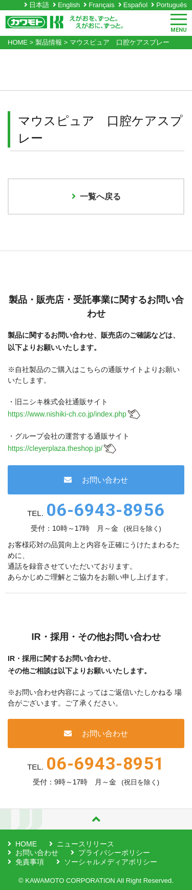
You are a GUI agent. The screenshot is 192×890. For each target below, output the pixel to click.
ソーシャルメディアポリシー (110, 862)
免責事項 (29, 862)
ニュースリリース (85, 844)
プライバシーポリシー (114, 852)
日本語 (39, 5)
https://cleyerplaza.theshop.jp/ (55, 448)
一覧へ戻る (96, 196)
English (69, 5)
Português (171, 5)
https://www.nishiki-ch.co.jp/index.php (67, 414)
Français (101, 5)
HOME (26, 844)
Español (135, 5)
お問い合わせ (96, 479)
